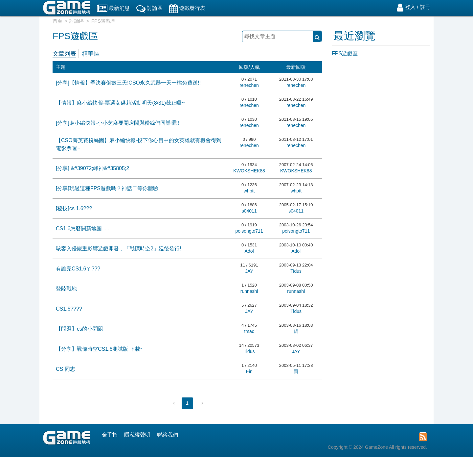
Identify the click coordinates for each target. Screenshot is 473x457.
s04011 (249, 211)
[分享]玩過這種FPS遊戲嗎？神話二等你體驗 (107, 188)
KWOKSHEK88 (249, 170)
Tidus (296, 271)
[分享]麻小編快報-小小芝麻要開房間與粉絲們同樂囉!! (117, 123)
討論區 (76, 21)
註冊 (425, 7)
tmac (249, 331)
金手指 (110, 435)
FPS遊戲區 (345, 53)
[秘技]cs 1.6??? (74, 208)
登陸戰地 (66, 289)
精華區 (91, 53)
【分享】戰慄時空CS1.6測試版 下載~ (99, 349)
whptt (249, 190)
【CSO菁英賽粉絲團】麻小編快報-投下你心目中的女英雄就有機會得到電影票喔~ (138, 144)
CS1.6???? (69, 309)
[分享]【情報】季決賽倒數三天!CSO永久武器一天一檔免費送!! (128, 83)
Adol (249, 251)
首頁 (57, 21)
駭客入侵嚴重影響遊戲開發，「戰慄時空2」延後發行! (118, 248)
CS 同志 (65, 369)
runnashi (249, 291)
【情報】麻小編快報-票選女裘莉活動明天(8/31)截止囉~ (120, 103)
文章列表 (64, 53)
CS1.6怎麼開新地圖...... (83, 228)
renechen (249, 85)
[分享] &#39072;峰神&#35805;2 (92, 168)
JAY (249, 271)
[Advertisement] (381, 163)
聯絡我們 (167, 435)
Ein (249, 371)
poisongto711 (249, 231)
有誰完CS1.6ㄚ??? (78, 268)
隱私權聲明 (137, 435)
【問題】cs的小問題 (79, 329)
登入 (410, 7)
